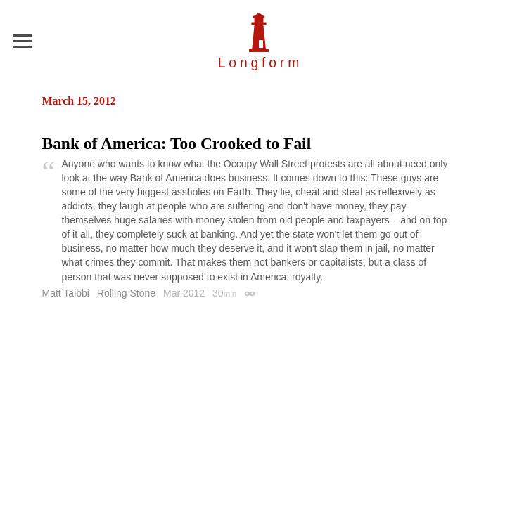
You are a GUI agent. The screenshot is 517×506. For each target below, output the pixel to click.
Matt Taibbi (65, 293)
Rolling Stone (126, 293)
